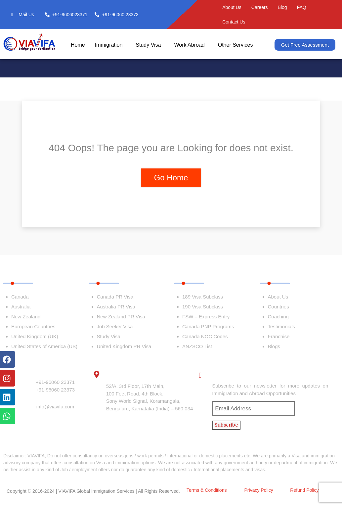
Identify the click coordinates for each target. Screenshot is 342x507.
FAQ (301, 7)
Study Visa (148, 45)
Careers (259, 7)
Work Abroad (189, 45)
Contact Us (233, 21)
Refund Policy (304, 490)
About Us (231, 7)
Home (78, 45)
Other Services (235, 45)
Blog (282, 7)
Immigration (109, 45)
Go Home (171, 177)
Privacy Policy (258, 490)
